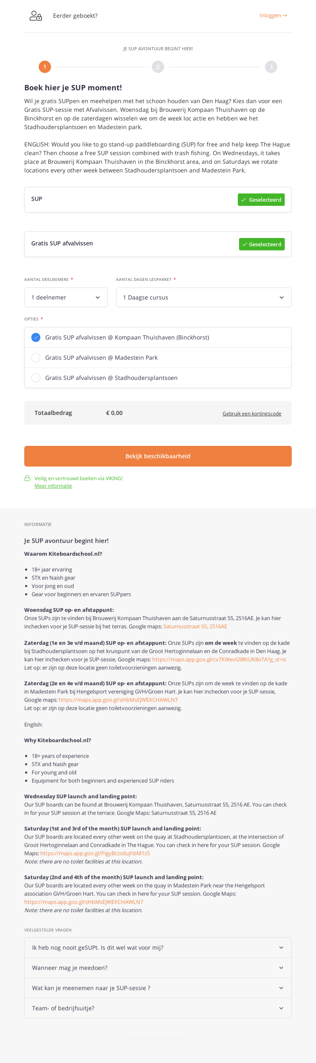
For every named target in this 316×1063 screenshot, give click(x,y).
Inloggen (273, 15)
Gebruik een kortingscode (252, 415)
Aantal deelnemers (46, 280)
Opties (31, 320)
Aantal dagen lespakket (144, 280)
